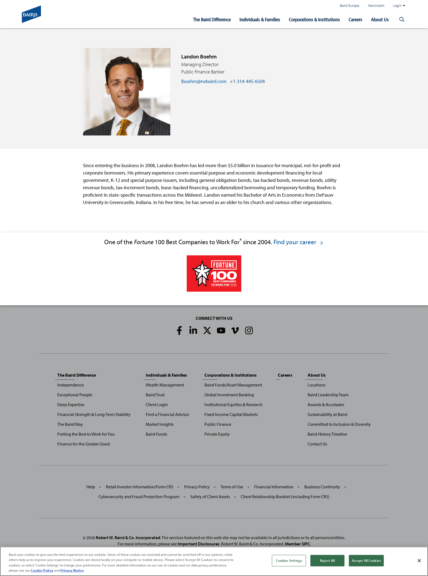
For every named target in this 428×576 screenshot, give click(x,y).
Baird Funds (156, 434)
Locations (316, 385)
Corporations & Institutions (314, 19)
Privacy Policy (197, 486)
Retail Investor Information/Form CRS (139, 486)
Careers (355, 19)
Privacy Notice (72, 570)
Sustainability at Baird (327, 414)
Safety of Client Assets (210, 496)
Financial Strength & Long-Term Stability (93, 414)
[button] (402, 19)
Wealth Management (165, 385)
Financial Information (273, 486)
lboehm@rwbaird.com (204, 81)
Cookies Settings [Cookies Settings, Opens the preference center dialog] (289, 560)
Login (399, 5)
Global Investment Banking (229, 394)
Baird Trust (155, 394)
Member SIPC (297, 544)
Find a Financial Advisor (167, 414)
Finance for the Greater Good (83, 444)
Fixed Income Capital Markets (231, 414)
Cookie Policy (42, 570)
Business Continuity (322, 486)
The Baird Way (70, 424)
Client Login (157, 404)
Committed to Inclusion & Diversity (339, 424)
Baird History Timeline (327, 434)
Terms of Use (232, 486)
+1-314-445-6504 (247, 81)
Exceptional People (74, 394)
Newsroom (376, 5)
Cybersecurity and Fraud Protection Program (139, 496)
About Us (380, 19)
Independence (70, 385)
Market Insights (160, 424)
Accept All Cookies (366, 560)
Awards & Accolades (326, 404)
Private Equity (217, 434)
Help (91, 486)
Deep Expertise (70, 404)
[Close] (419, 561)
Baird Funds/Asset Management (233, 385)
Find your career (299, 242)
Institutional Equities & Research (233, 404)
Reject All (327, 560)
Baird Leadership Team (328, 394)
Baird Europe (349, 5)
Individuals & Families (259, 19)
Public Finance (217, 424)
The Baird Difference (212, 19)
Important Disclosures (198, 544)
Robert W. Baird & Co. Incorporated (128, 537)
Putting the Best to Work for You (86, 434)
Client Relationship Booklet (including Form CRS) (285, 496)
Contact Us (317, 444)
